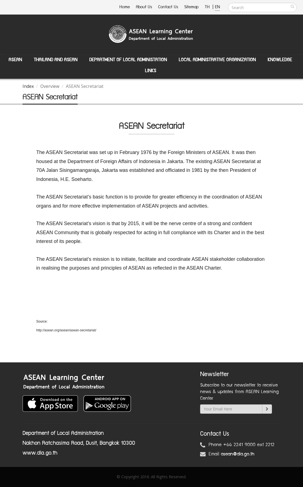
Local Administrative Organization (217, 60)
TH (208, 7)
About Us (144, 7)
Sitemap (191, 7)
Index (28, 86)
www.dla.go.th (40, 453)
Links (150, 71)
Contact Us (168, 7)
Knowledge (280, 60)
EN (217, 7)
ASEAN (15, 60)
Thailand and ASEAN (55, 60)
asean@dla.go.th (237, 454)
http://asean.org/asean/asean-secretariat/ (66, 330)
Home (124, 7)
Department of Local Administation (128, 60)
